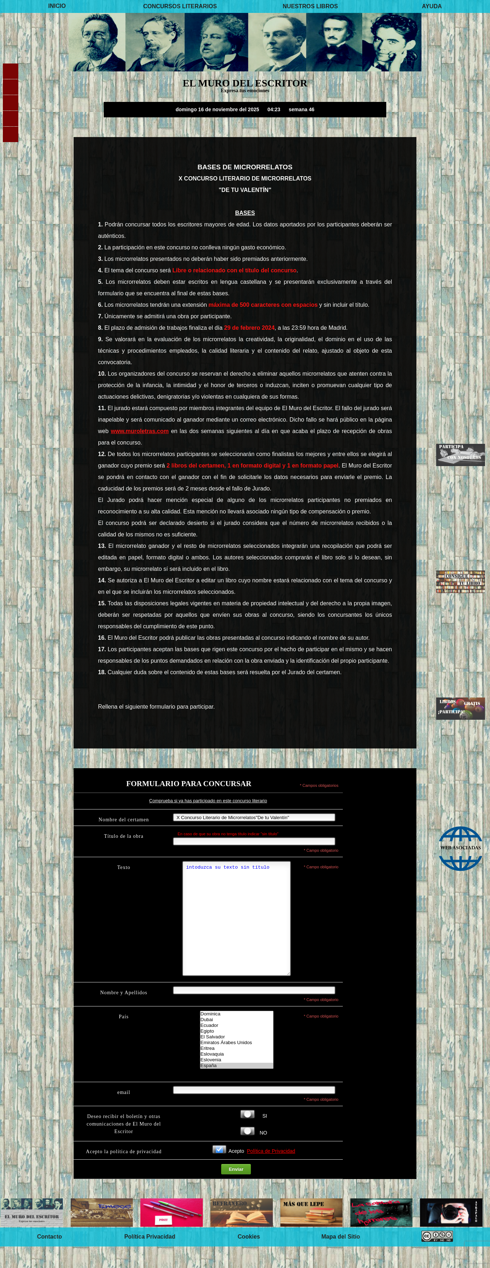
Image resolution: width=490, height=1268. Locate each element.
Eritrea (236, 1070)
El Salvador (236, 1058)
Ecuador (236, 1047)
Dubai (236, 1041)
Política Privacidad (149, 1258)
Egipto (236, 1053)
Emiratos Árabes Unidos (236, 1064)
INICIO (57, 6)
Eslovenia (236, 1081)
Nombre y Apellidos (124, 1014)
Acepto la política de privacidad (124, 1173)
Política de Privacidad (271, 1172)
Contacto (49, 1258)
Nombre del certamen (124, 819)
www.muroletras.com (140, 431)
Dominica (236, 1035)
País (124, 1038)
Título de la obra (124, 836)
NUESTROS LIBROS (310, 6)
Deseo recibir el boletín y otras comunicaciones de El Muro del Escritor (124, 1145)
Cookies (249, 1258)
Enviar (236, 1190)
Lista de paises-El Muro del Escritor (236, 1061)
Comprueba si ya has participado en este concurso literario (208, 800)
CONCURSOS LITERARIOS (180, 6)
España (236, 1087)
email (123, 1114)
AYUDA (432, 6)
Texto (123, 867)
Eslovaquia (236, 1076)
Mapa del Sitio (340, 1258)
